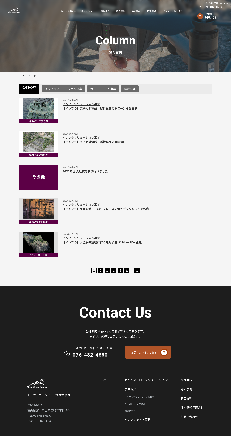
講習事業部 (130, 410)
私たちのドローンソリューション (77, 11)
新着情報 (151, 11)
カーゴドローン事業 (103, 89)
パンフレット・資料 (172, 11)
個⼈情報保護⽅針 (192, 407)
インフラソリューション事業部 (139, 397)
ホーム (107, 380)
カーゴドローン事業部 (135, 403)
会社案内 (136, 11)
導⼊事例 (120, 11)
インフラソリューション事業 (63, 89)
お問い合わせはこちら (144, 352)
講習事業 (130, 89)
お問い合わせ (189, 417)
